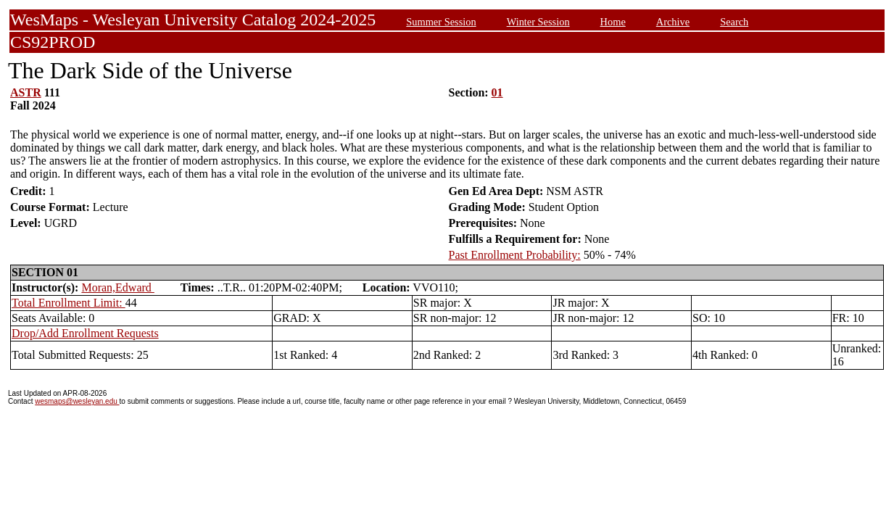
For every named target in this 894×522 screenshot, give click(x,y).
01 (497, 92)
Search (734, 22)
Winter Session (538, 22)
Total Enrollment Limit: (68, 303)
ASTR (25, 92)
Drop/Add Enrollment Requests (85, 333)
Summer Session (441, 22)
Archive (673, 22)
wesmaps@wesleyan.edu (77, 401)
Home (613, 22)
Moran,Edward (117, 287)
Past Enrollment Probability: (515, 255)
